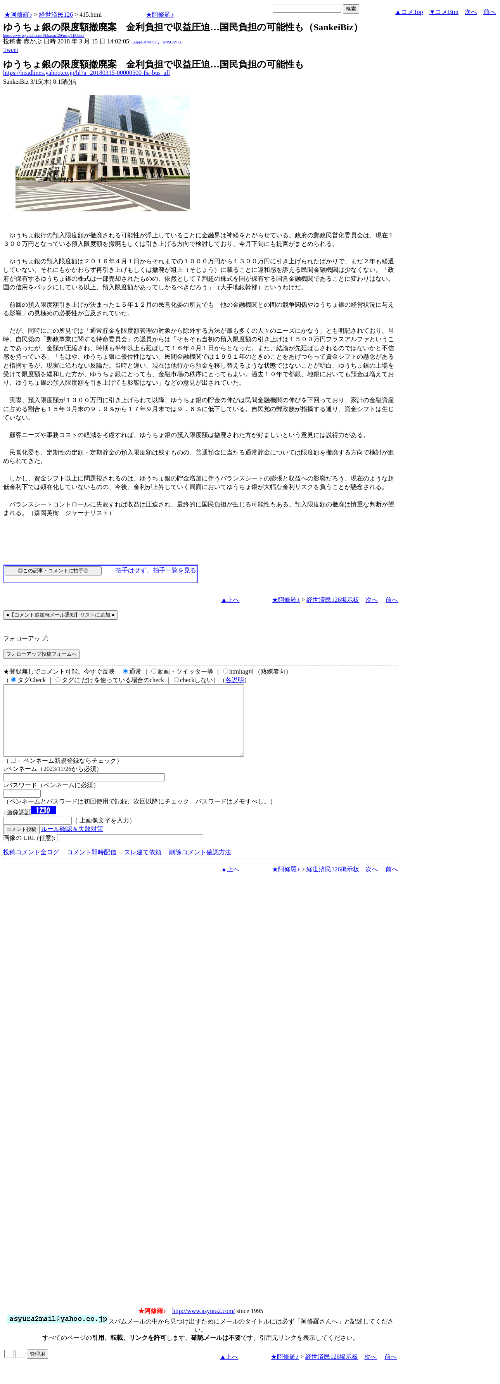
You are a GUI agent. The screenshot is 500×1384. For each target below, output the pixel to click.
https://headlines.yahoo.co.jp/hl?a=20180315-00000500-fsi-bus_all (86, 72)
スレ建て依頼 (142, 866)
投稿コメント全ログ (31, 866)
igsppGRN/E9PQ (145, 42)
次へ (471, 12)
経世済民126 (56, 14)
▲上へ (230, 599)
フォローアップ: (25, 638)
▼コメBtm (443, 12)
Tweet (10, 50)
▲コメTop (409, 12)
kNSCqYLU (173, 42)
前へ (489, 12)
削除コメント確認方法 (200, 866)
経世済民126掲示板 (332, 599)
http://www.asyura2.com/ (203, 1325)
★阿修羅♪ (18, 14)
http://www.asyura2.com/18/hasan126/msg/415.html (44, 35)
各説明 (234, 680)
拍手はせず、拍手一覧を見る (156, 570)
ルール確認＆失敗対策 (72, 843)
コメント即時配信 (91, 866)
